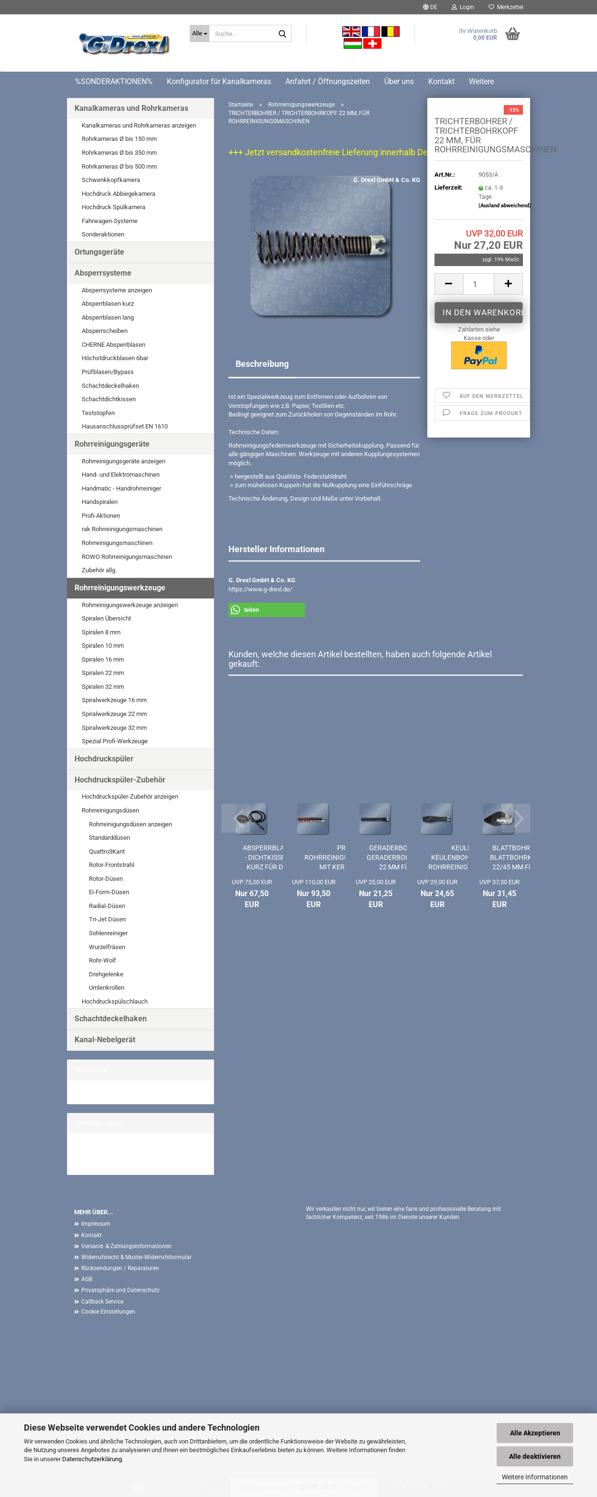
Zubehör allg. (99, 570)
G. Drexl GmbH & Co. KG (386, 179)
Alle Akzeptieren (535, 1433)
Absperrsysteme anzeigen (117, 290)
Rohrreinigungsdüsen (110, 810)
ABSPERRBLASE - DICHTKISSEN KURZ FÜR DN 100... (267, 858)
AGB (86, 1279)
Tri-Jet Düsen (107, 919)
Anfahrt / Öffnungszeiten (327, 81)
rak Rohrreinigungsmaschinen (122, 529)
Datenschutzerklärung (92, 1459)
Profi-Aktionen (101, 515)
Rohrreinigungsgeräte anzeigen (123, 461)
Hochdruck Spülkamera (113, 207)
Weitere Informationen (535, 1477)
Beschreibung (262, 364)
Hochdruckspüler (104, 758)
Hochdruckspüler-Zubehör (120, 779)
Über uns (399, 81)
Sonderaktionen (103, 234)
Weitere (481, 81)
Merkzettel (505, 7)
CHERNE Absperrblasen (113, 344)
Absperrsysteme (103, 273)
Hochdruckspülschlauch (115, 1001)
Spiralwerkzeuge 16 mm (114, 700)
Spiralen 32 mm (103, 686)
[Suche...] (199, 33)
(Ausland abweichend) (504, 206)
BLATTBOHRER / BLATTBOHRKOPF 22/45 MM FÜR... (517, 857)
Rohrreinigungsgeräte (112, 444)
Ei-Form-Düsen (109, 892)
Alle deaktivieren (535, 1456)
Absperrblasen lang (108, 317)
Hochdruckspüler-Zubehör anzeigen (130, 796)
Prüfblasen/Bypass (108, 371)
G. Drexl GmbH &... (99, 1091)
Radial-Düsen (107, 905)
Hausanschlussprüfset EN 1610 (125, 426)
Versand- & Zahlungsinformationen (126, 1246)
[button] (430, 7)
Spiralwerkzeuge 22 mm (114, 713)
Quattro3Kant (107, 851)
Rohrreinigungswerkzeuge (120, 587)
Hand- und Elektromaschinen (121, 474)
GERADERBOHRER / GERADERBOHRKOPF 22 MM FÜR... (399, 857)
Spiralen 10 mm (103, 645)
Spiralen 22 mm (103, 672)
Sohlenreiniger (108, 933)
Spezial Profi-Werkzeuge (115, 741)
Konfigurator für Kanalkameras (219, 81)
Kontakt (441, 81)
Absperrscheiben (105, 330)
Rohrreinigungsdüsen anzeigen (130, 824)
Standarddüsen (109, 837)
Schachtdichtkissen (109, 399)
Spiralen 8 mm (101, 632)
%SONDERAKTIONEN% (113, 81)
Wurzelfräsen (107, 947)
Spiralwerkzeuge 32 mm (114, 727)
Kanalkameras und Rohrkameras (131, 108)
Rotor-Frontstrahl (111, 864)
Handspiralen (100, 501)
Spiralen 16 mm (103, 659)
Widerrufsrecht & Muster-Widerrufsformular (136, 1257)
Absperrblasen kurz (108, 303)
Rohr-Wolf (102, 960)
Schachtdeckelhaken (110, 385)
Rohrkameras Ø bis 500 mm (119, 166)
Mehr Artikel (91, 1162)
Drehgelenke (106, 974)
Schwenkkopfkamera (111, 179)
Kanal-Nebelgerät (105, 1039)
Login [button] (463, 7)
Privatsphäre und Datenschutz (120, 1290)
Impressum (95, 1223)
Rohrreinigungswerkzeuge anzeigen (130, 605)
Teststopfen (98, 413)
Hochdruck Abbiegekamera (118, 193)
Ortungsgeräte (99, 252)
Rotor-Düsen (106, 878)
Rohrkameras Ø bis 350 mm (119, 152)
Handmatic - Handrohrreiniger (121, 488)
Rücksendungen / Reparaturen (120, 1268)
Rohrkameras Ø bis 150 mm (119, 138)
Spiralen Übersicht (106, 618)
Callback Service (102, 1301)
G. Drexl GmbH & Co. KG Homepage (122, 1153)
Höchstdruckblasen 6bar (115, 358)
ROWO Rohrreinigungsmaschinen (127, 556)
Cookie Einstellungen (108, 1311)
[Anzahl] (479, 284)
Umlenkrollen (106, 987)
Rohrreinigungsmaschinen (117, 542)
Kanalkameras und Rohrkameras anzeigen (139, 125)
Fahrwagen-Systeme (110, 221)
